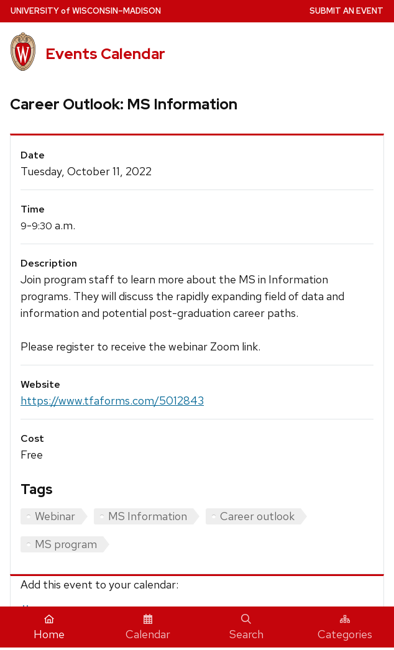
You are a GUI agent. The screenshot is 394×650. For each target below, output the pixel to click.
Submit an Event (346, 11)
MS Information (147, 516)
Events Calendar (105, 53)
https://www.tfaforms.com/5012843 (112, 400)
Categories (345, 627)
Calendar (148, 627)
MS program (66, 544)
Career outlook (257, 516)
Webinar (55, 516)
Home (49, 627)
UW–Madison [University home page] (86, 11)
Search (246, 627)
